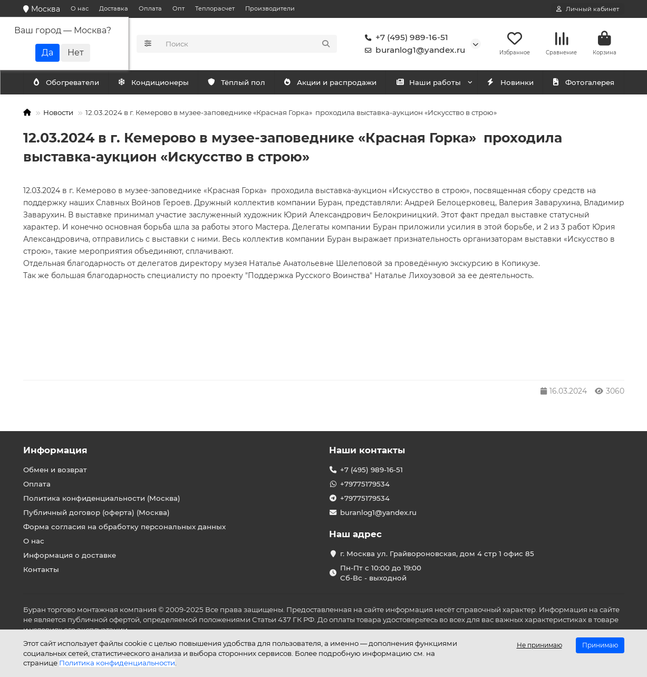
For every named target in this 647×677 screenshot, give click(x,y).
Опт (178, 8)
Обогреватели (155, 83)
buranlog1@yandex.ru (413, 50)
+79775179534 (365, 484)
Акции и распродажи (330, 83)
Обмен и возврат (55, 469)
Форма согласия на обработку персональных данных (124, 526)
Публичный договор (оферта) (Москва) (96, 512)
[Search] (248, 44)
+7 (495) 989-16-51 (404, 38)
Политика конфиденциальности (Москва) (101, 498)
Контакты (41, 569)
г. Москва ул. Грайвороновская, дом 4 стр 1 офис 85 (437, 553)
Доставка (113, 8)
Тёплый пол (236, 83)
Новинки (510, 83)
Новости (58, 113)
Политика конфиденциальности (117, 663)
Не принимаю (539, 645)
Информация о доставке (69, 555)
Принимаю (600, 645)
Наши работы (428, 83)
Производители (270, 8)
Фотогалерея (583, 83)
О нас (80, 8)
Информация (55, 450)
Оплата (150, 8)
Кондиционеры (68, 83)
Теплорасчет (215, 8)
